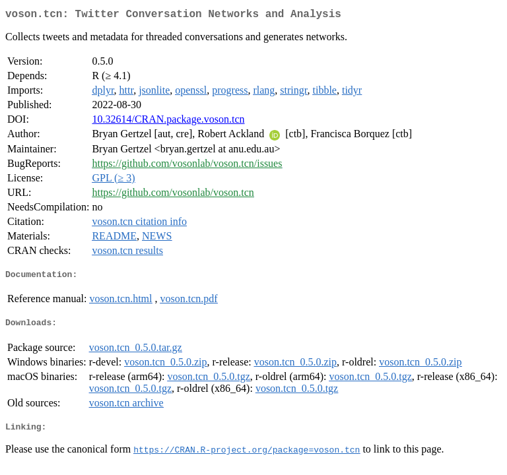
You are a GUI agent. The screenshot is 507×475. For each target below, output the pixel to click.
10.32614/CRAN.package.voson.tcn (168, 121)
